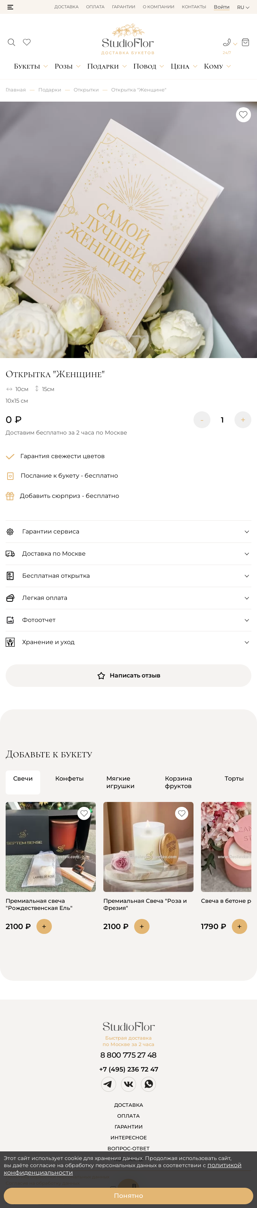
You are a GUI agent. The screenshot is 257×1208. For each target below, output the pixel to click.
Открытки (86, 90)
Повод (144, 66)
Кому (213, 66)
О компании (158, 6)
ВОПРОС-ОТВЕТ (128, 1148)
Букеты (27, 66)
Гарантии (123, 6)
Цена (180, 66)
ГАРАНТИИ (129, 1127)
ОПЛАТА (128, 1116)
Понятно (128, 1195)
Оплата (95, 6)
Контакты (194, 6)
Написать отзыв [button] (128, 675)
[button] (10, 7)
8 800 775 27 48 (128, 1055)
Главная (16, 90)
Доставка (66, 6)
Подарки (103, 66)
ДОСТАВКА (128, 1105)
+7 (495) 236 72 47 (128, 1069)
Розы (63, 66)
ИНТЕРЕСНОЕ (128, 1138)
